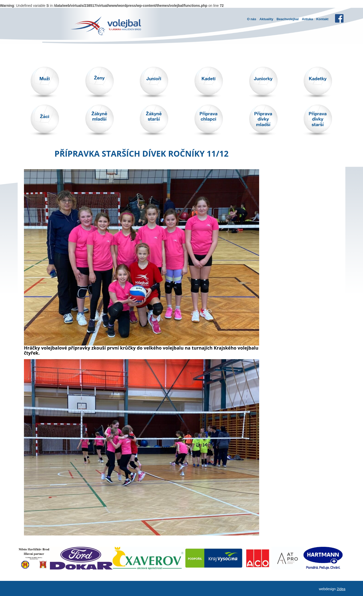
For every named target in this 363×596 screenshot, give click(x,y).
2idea (341, 589)
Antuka (307, 19)
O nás (251, 19)
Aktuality (266, 19)
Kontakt (322, 19)
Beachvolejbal (287, 19)
